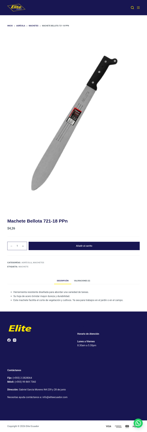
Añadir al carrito (84, 245)
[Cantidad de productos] (17, 246)
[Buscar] (132, 7)
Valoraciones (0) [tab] (82, 281)
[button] (138, 423)
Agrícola (27, 262)
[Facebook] (9, 340)
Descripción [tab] (63, 281)
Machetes (38, 262)
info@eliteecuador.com (54, 397)
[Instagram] (14, 340)
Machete (23, 267)
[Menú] (138, 7)
